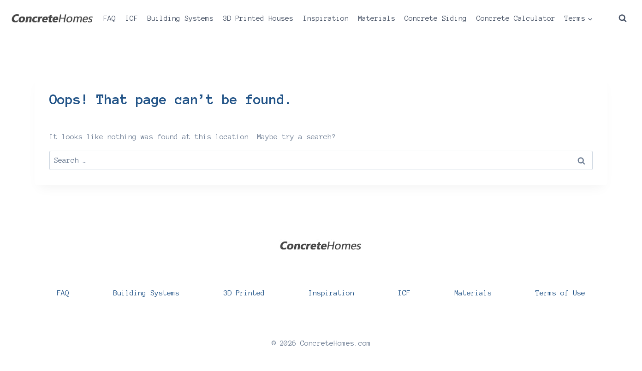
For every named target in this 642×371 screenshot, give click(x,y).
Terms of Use (560, 293)
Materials (376, 18)
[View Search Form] (622, 18)
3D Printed (244, 293)
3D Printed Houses (258, 18)
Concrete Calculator (515, 18)
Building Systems (180, 18)
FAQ (109, 18)
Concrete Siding (435, 18)
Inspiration (326, 18)
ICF (131, 18)
